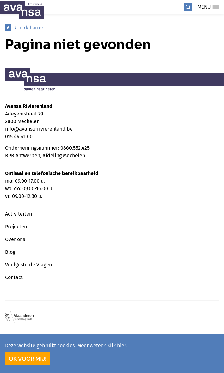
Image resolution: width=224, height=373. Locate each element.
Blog (10, 252)
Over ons (15, 239)
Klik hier (116, 346)
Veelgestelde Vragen (28, 265)
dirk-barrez (32, 27)
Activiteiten (18, 214)
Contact (14, 277)
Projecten (16, 227)
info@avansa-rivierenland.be (39, 129)
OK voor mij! (28, 359)
